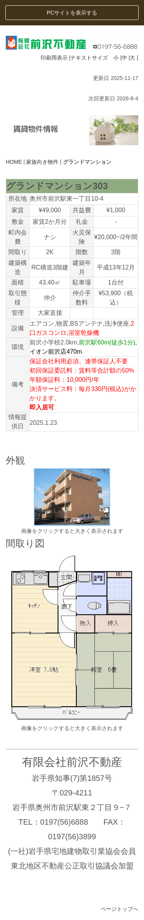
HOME (14, 162)
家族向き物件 (42, 162)
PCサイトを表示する (72, 13)
